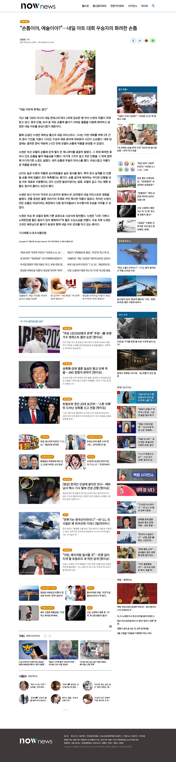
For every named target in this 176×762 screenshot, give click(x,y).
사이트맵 (142, 736)
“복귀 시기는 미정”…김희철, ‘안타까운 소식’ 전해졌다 (38, 687)
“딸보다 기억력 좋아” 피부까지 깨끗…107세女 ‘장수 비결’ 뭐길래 (62, 663)
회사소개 (74, 736)
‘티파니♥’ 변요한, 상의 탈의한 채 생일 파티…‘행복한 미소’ (70, 687)
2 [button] (65, 709)
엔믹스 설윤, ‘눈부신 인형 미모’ (70, 699)
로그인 (66, 736)
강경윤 (23, 39)
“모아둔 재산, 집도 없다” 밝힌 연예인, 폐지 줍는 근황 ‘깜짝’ (93, 663)
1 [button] (63, 709)
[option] (32, 653)
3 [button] (67, 709)
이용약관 (82, 736)
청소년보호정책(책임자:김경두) (110, 736)
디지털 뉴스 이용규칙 (130, 736)
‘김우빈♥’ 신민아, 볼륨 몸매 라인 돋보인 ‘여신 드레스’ (38, 700)
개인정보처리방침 (92, 736)
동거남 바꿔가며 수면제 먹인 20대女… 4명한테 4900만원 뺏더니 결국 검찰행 (32, 663)
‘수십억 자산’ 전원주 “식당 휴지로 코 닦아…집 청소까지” (102, 700)
